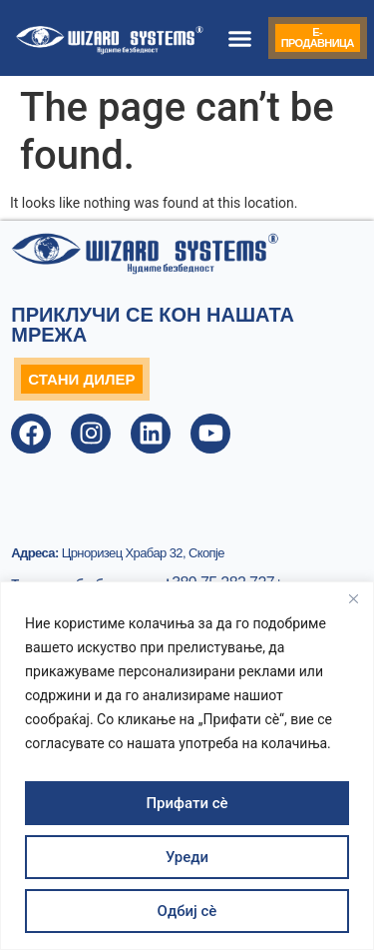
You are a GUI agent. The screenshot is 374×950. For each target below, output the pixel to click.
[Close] (353, 598)
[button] (240, 38)
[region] (187, 765)
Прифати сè (186, 803)
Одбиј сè (187, 911)
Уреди (187, 857)
